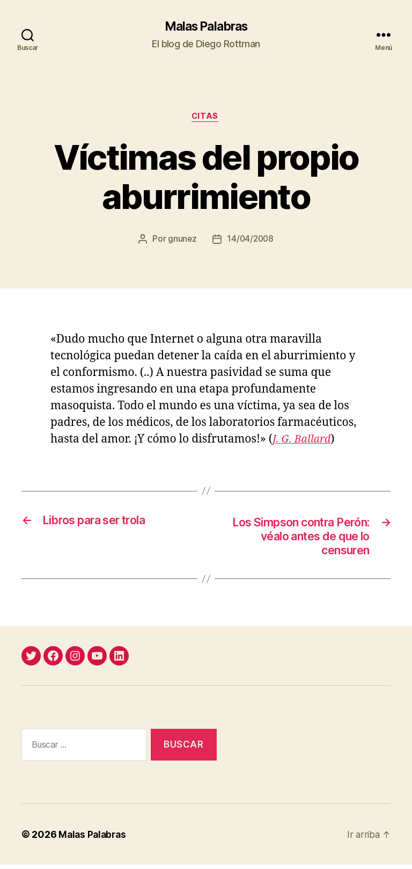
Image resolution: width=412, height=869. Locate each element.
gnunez (181, 241)
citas (206, 118)
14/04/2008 (250, 241)
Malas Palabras (206, 26)
